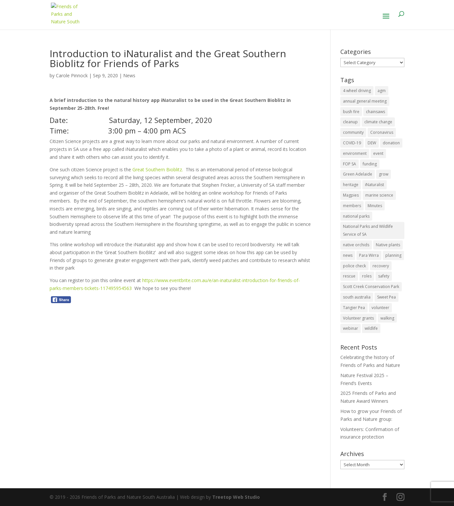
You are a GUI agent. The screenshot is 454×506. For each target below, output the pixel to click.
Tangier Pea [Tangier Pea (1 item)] (354, 307)
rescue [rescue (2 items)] (349, 276)
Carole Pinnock (72, 75)
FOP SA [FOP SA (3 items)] (349, 164)
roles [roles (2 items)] (367, 276)
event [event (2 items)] (378, 153)
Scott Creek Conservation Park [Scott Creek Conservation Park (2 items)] (371, 286)
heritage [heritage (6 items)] (350, 184)
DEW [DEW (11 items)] (372, 143)
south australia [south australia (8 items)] (357, 297)
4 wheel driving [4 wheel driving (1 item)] (357, 90)
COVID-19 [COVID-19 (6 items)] (352, 143)
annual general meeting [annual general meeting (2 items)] (365, 101)
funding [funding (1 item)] (370, 164)
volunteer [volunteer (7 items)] (380, 307)
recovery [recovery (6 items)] (381, 266)
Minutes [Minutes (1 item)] (375, 205)
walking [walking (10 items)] (387, 318)
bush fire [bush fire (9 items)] (351, 111)
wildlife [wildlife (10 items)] (371, 328)
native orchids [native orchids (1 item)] (356, 245)
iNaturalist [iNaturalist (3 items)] (374, 184)
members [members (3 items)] (352, 205)
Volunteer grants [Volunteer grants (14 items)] (358, 318)
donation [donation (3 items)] (391, 143)
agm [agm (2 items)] (381, 90)
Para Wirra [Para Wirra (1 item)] (369, 255)
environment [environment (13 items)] (355, 153)
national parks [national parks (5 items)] (356, 216)
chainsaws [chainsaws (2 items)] (375, 111)
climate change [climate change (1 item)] (378, 122)
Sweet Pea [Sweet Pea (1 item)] (386, 297)
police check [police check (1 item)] (354, 266)
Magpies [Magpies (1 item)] (351, 195)
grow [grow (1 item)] (383, 174)
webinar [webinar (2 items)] (350, 328)
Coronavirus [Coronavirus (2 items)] (381, 132)
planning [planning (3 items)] (393, 255)
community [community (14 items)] (353, 132)
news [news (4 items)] (347, 255)
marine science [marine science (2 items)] (379, 195)
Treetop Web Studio (236, 497)
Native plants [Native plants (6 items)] (388, 245)
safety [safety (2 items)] (383, 276)
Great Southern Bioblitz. (157, 169)
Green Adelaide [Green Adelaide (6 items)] (357, 174)
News (129, 75)
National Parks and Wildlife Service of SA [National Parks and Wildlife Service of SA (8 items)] (368, 230)
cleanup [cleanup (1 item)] (350, 122)
